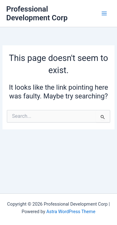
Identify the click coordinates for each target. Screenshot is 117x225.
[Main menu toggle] (104, 13)
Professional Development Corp (37, 13)
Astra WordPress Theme (70, 211)
